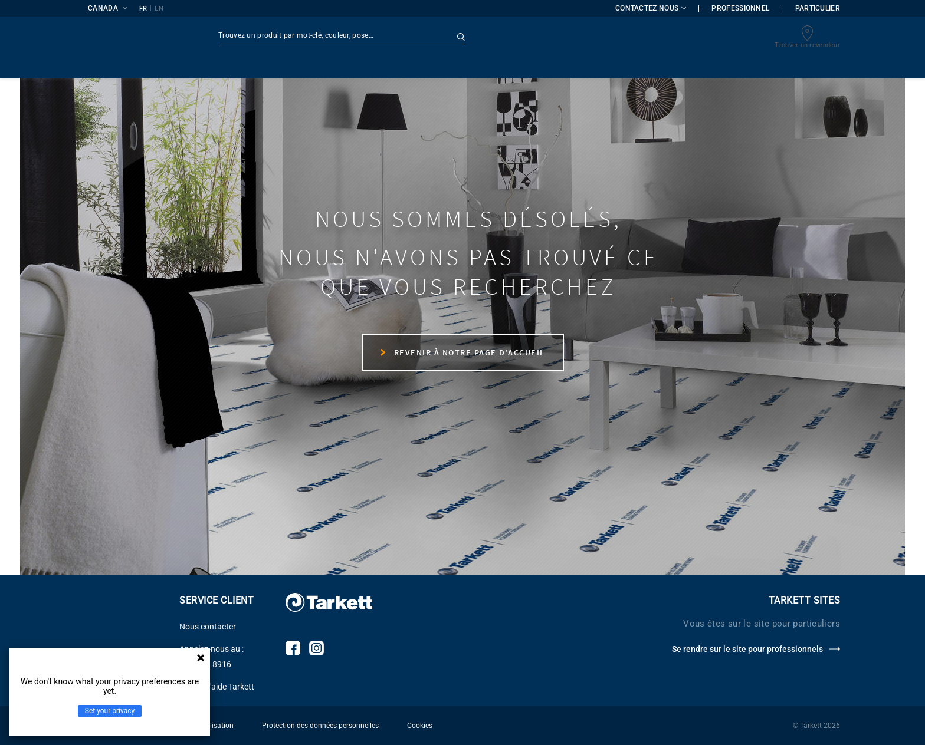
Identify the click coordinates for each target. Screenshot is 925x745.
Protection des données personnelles (320, 725)
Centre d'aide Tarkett (216, 686)
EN (159, 8)
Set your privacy (110, 711)
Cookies (419, 725)
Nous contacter (207, 626)
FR (143, 8)
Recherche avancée (506, 37)
